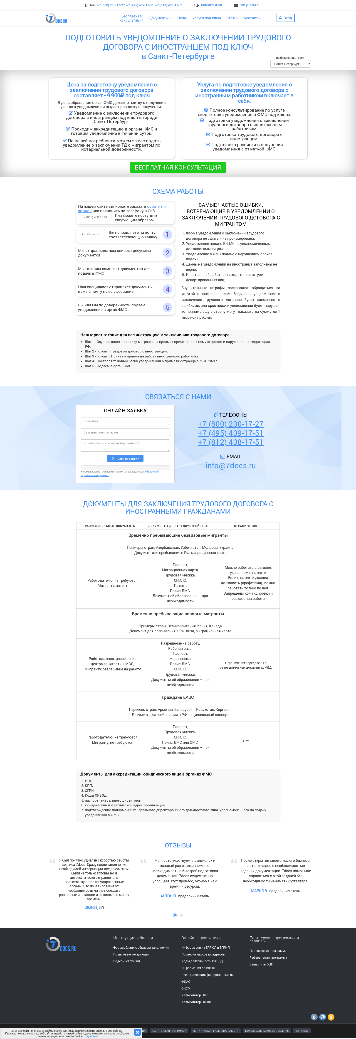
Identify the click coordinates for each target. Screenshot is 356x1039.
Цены (182, 17)
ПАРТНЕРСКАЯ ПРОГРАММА (169, 1030)
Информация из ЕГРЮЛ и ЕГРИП (205, 947)
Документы (160, 17)
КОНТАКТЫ (302, 1030)
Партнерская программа (268, 950)
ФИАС (185, 981)
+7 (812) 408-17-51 (169, 5)
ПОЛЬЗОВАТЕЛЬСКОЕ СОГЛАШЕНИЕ (267, 1030)
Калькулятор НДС (194, 995)
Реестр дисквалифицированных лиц (208, 975)
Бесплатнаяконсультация (131, 18)
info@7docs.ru (249, 5)
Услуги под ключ (206, 17)
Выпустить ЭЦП (261, 964)
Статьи (232, 17)
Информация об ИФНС (198, 968)
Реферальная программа (268, 957)
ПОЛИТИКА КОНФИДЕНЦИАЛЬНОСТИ (215, 1030)
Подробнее (91, 1036)
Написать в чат (211, 5)
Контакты (252, 17)
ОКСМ (185, 988)
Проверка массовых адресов (203, 954)
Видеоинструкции (126, 961)
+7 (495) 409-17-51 (140, 5)
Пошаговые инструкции (131, 954)
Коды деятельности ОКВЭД (202, 961)
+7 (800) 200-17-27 (111, 5)
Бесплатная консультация (178, 167)
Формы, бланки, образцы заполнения (141, 947)
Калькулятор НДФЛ (196, 1002)
